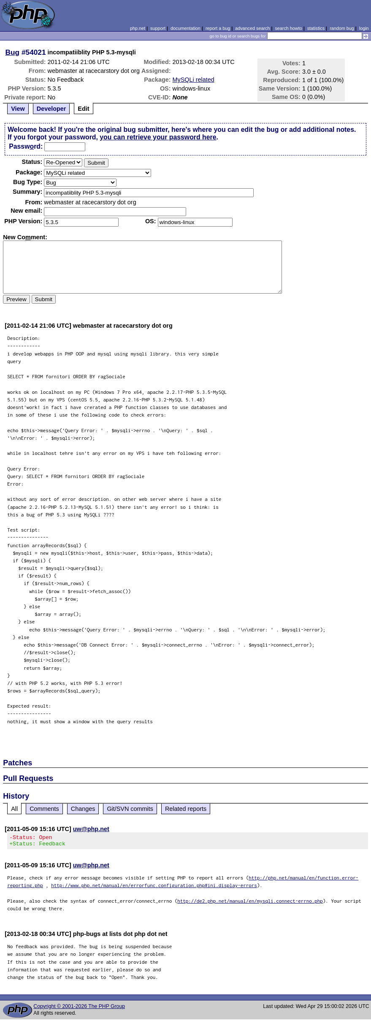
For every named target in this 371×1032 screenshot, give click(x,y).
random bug (342, 28)
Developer (51, 108)
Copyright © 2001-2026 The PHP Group (79, 1009)
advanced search (252, 28)
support (157, 28)
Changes (83, 808)
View (18, 108)
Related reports (185, 808)
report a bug (218, 28)
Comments (44, 808)
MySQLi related (193, 79)
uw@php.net (91, 829)
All (14, 808)
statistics (316, 28)
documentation (185, 28)
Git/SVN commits (130, 808)
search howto (288, 28)
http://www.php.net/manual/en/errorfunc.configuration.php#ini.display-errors (154, 887)
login (364, 28)
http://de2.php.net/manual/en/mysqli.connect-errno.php (250, 903)
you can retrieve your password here (158, 137)
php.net (137, 28)
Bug (12, 52)
